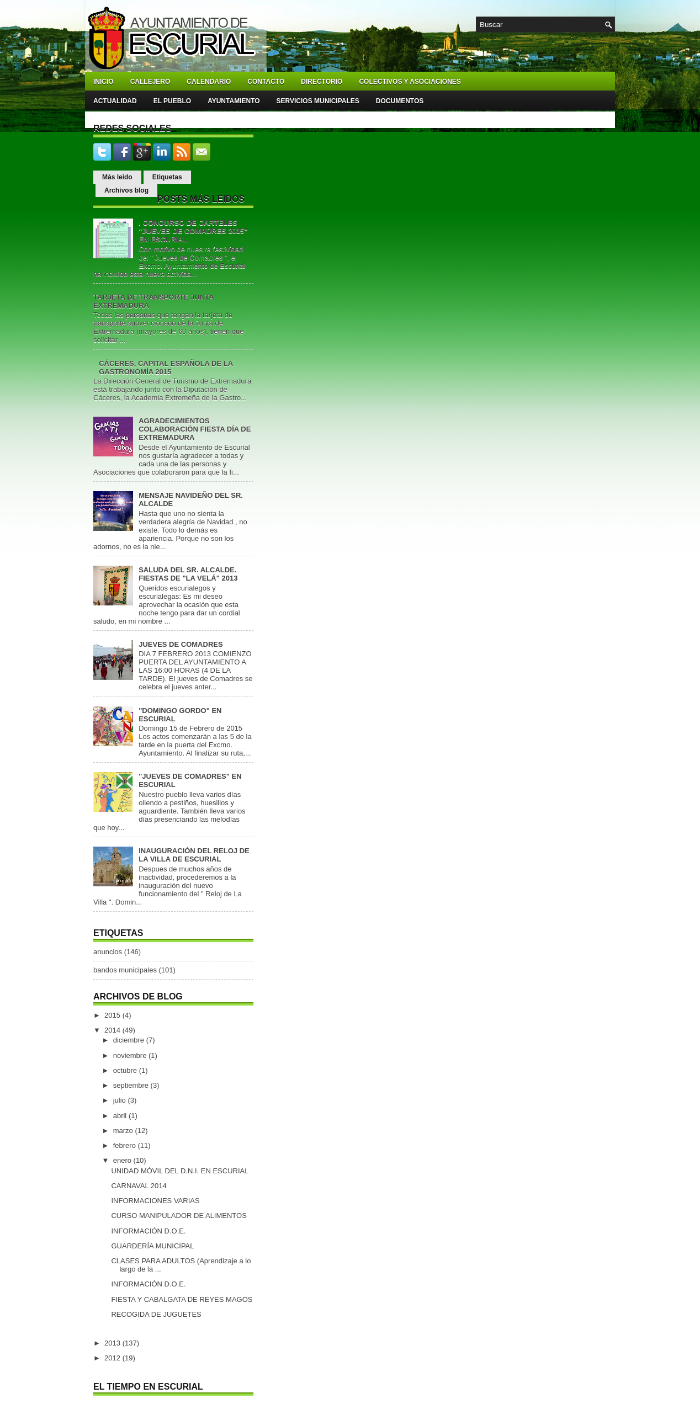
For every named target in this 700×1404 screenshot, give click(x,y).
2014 (113, 1030)
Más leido (117, 177)
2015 (113, 1015)
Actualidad (115, 101)
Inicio (103, 82)
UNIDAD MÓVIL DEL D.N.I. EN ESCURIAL (179, 1171)
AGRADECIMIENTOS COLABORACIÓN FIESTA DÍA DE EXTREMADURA (195, 429)
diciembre (129, 1040)
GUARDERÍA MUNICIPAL (152, 1246)
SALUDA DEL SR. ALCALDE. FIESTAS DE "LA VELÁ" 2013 (188, 574)
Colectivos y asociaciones (409, 82)
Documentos (399, 101)
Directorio (321, 82)
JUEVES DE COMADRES (180, 644)
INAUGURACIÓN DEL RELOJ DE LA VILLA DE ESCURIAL (194, 855)
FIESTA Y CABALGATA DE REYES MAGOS (181, 1299)
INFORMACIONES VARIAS (155, 1200)
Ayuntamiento (233, 101)
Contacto (265, 82)
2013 (113, 1343)
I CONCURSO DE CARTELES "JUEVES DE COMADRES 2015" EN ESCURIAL (193, 231)
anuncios (107, 952)
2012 (113, 1358)
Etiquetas (167, 177)
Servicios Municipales (318, 101)
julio (120, 1100)
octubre (126, 1070)
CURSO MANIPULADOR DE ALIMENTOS (178, 1215)
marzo (124, 1130)
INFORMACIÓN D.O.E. (148, 1231)
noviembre (131, 1055)
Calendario (209, 82)
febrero (125, 1145)
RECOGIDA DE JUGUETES (156, 1314)
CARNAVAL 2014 (138, 1186)
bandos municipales (125, 970)
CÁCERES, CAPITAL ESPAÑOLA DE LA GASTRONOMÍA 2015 (165, 367)
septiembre (132, 1085)
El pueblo (172, 101)
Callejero (150, 82)
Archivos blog (126, 190)
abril (121, 1116)
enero (123, 1160)
